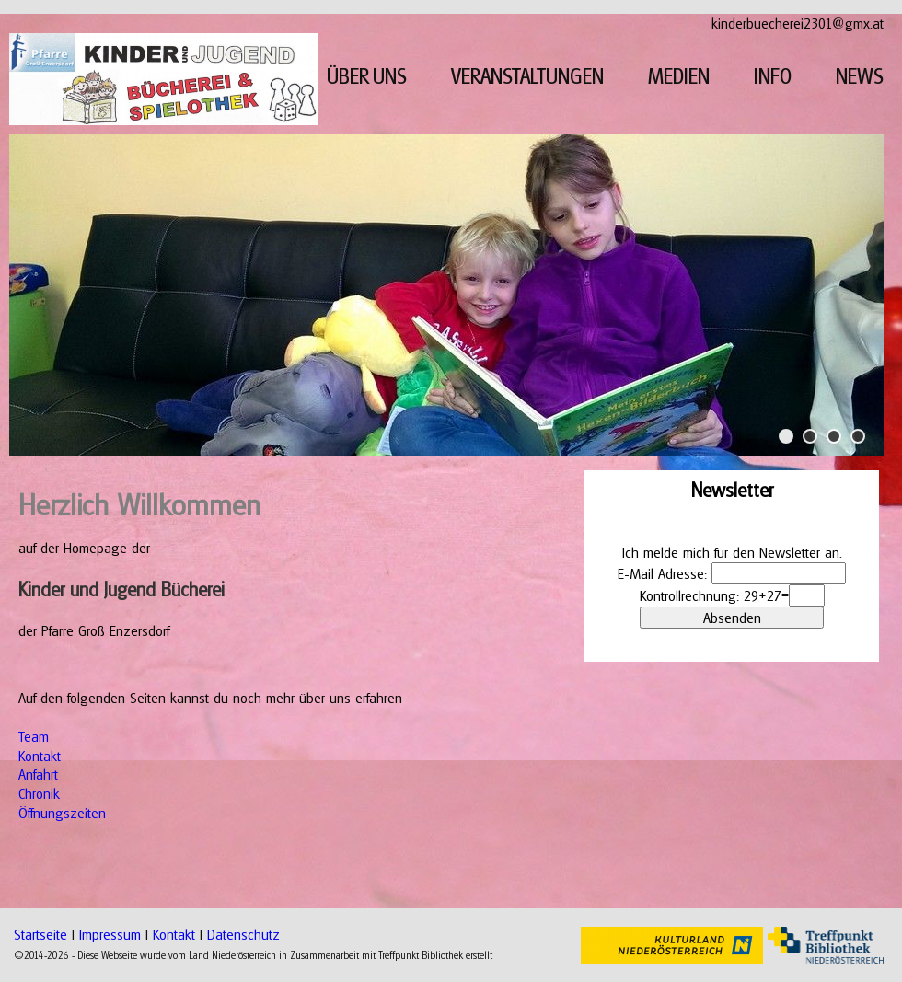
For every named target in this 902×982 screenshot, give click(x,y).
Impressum (110, 934)
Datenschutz (243, 934)
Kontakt (39, 755)
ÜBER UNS (367, 76)
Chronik (39, 793)
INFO (773, 76)
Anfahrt (38, 774)
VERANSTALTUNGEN (527, 76)
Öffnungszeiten (62, 812)
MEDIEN (679, 76)
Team (33, 736)
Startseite (40, 934)
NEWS (860, 76)
